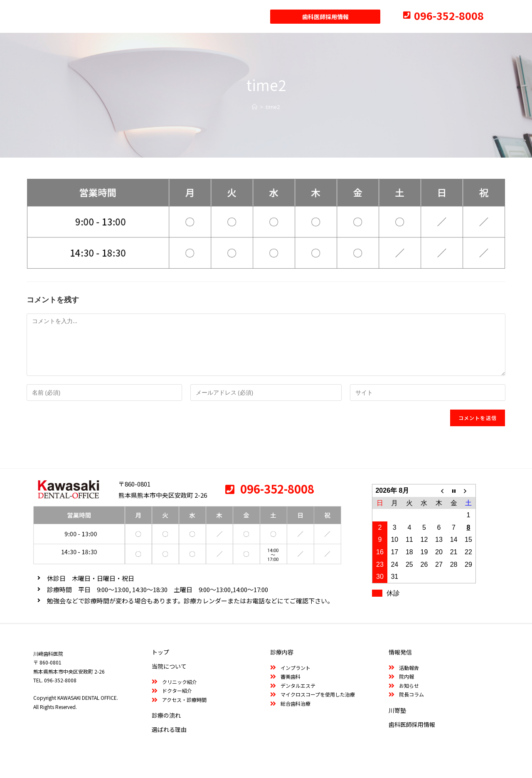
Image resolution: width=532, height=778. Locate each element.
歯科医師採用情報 (412, 724)
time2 (273, 107)
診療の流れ (166, 715)
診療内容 (281, 652)
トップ (160, 652)
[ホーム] (254, 107)
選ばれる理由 (169, 729)
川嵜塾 (397, 710)
